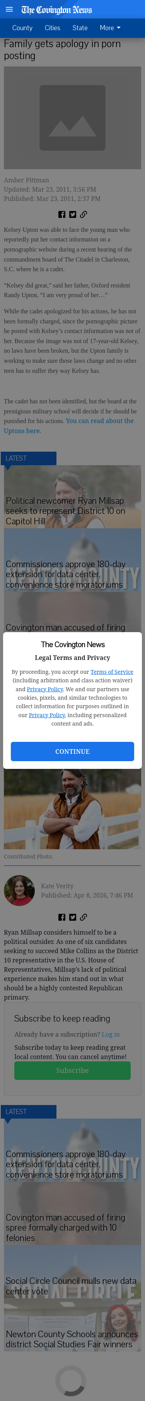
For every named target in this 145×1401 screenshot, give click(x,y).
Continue (72, 751)
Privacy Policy (45, 689)
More (111, 28)
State (80, 28)
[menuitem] (112, 28)
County (22, 28)
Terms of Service (111, 671)
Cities (52, 28)
